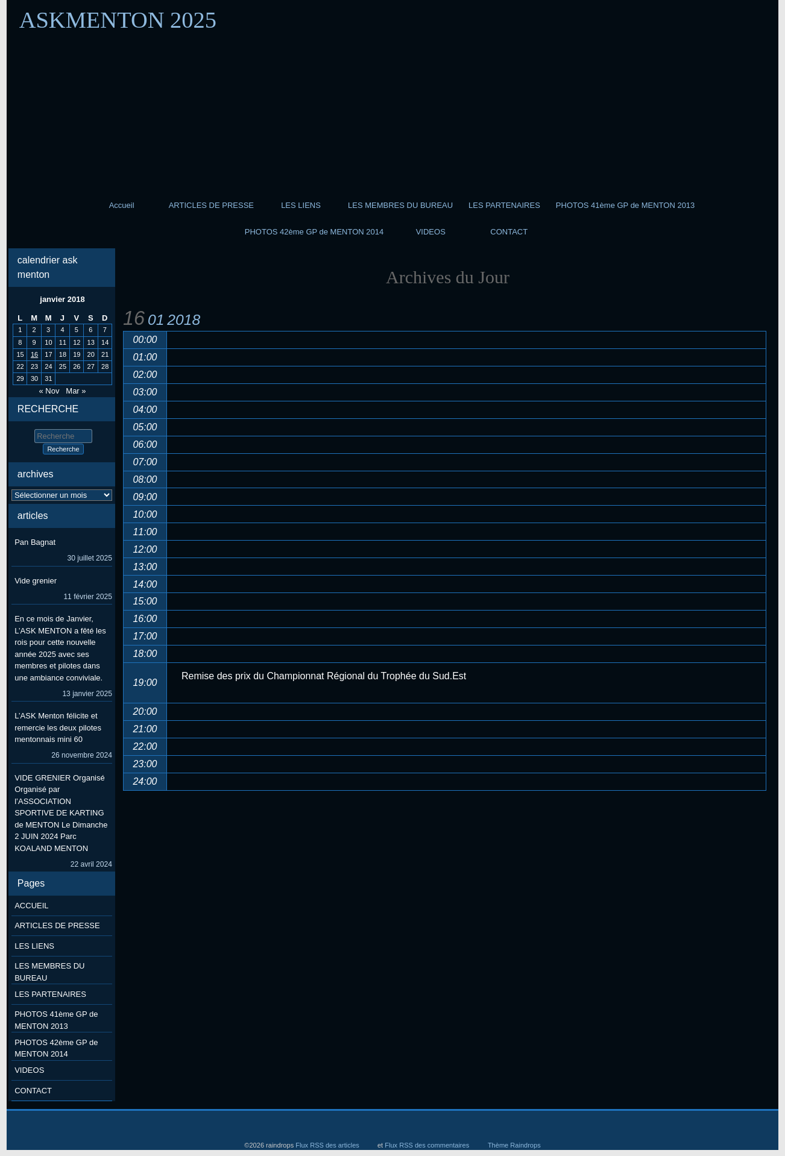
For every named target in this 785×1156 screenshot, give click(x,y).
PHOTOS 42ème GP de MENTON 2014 (314, 231)
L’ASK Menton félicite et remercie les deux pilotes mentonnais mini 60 (57, 727)
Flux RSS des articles (327, 1145)
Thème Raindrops (514, 1145)
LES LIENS (301, 205)
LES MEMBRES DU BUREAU (400, 205)
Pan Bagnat (34, 542)
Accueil (121, 205)
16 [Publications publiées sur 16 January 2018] (34, 354)
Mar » (76, 390)
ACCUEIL (31, 905)
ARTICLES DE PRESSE (211, 205)
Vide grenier (35, 580)
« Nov (49, 390)
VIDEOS (431, 231)
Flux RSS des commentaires (427, 1145)
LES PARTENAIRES (504, 205)
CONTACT (509, 231)
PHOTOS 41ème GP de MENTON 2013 (625, 205)
